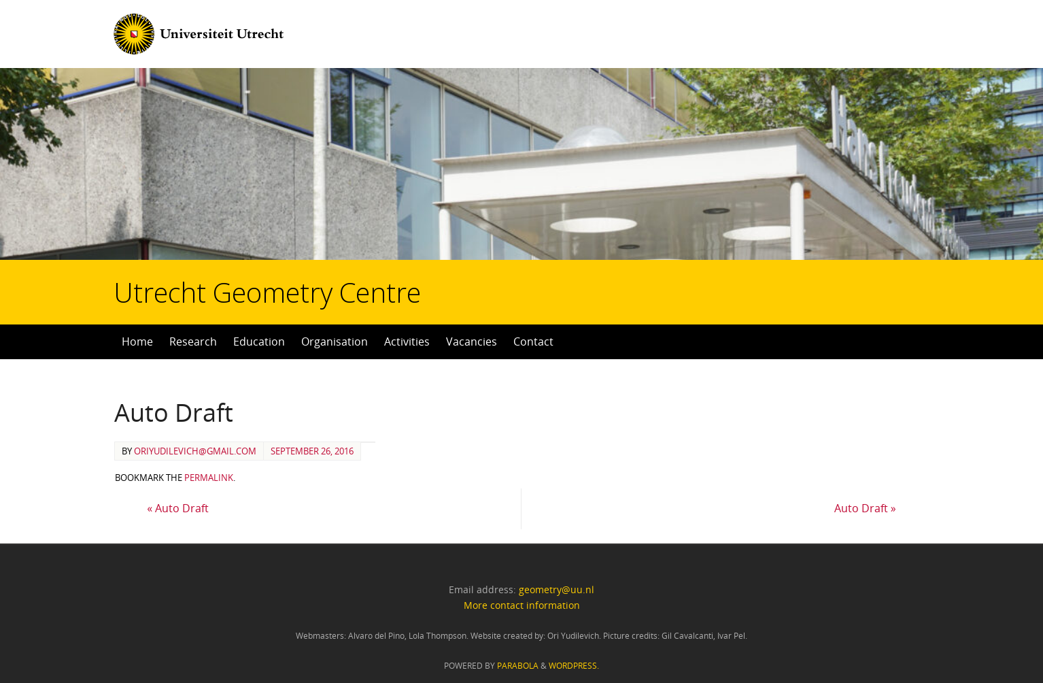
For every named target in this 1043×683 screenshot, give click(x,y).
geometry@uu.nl (556, 589)
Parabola (517, 665)
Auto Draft (178, 508)
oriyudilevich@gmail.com (195, 451)
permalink (208, 477)
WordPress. (574, 665)
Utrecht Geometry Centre (170, 249)
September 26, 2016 (312, 451)
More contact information (522, 605)
